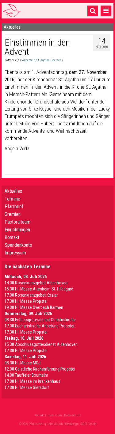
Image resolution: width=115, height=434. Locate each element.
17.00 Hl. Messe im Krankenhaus (32, 381)
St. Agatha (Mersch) (49, 60)
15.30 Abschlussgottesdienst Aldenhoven (41, 344)
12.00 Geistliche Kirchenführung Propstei (40, 369)
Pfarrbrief (14, 206)
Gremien (13, 214)
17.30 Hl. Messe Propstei (26, 301)
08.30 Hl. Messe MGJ (22, 362)
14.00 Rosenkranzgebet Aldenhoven (36, 282)
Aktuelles (13, 191)
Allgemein (28, 60)
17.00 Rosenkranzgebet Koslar (31, 295)
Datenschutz (72, 415)
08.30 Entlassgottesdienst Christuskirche (40, 319)
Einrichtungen (17, 230)
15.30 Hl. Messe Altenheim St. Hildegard (39, 288)
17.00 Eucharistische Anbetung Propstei (39, 325)
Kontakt (12, 237)
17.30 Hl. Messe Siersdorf (27, 387)
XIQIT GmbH (88, 424)
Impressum (15, 253)
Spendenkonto (18, 245)
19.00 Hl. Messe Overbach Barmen (34, 307)
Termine (12, 199)
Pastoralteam (17, 222)
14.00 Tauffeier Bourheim (26, 375)
